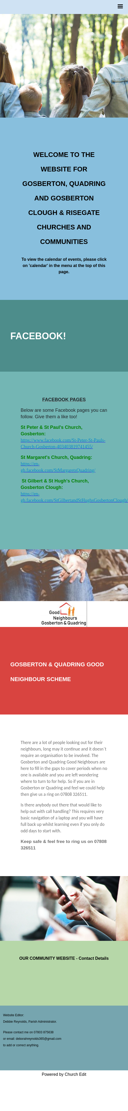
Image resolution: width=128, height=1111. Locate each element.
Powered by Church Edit (64, 1074)
